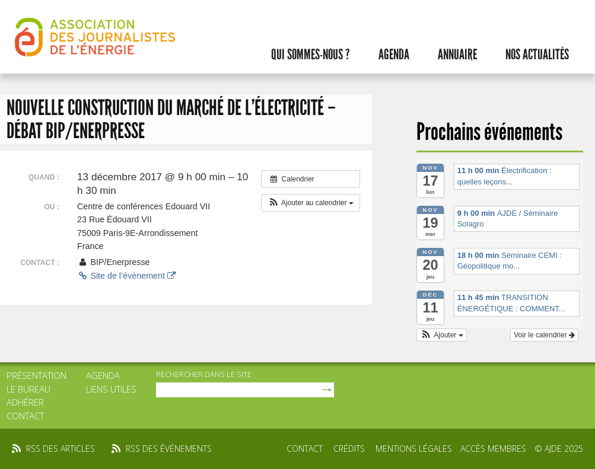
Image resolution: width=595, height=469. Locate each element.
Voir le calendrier (544, 335)
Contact (25, 416)
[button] (310, 202)
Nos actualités (537, 54)
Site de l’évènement (126, 275)
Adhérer (25, 402)
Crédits (349, 448)
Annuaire (457, 54)
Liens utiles (111, 389)
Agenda (393, 54)
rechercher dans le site (204, 374)
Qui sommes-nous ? (310, 54)
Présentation (36, 375)
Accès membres (493, 448)
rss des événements (169, 448)
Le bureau (28, 389)
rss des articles (60, 448)
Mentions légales (414, 448)
